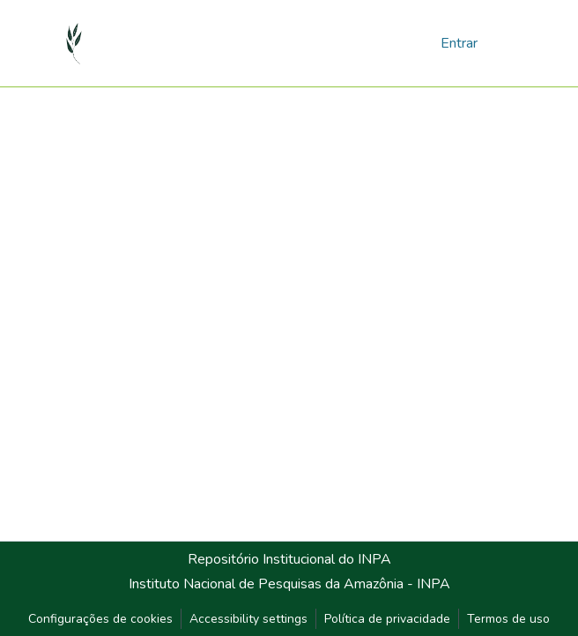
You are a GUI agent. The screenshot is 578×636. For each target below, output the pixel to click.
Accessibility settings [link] (248, 618)
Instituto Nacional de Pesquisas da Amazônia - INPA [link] (289, 584)
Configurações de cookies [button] (100, 618)
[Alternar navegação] (504, 42)
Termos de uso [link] (508, 618)
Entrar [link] (459, 43)
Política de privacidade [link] (387, 618)
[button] (74, 43)
